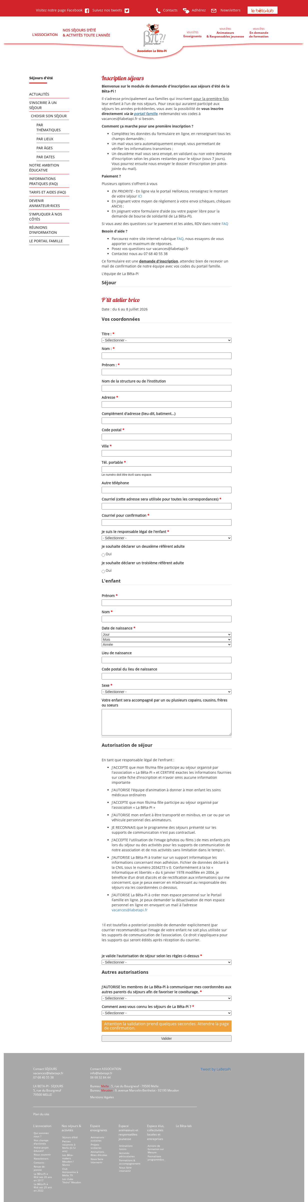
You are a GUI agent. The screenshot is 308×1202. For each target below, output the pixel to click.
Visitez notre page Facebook (62, 10)
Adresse (110, 397)
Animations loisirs (126, 1147)
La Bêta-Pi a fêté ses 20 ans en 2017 (43, 1177)
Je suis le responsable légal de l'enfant (135, 531)
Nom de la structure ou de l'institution (134, 381)
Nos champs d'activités (41, 1141)
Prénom (110, 595)
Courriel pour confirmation (125, 515)
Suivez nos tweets (110, 10)
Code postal (113, 430)
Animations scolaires (97, 1139)
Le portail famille (46, 240)
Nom (107, 612)
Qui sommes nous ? (41, 1134)
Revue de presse (39, 1168)
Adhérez (194, 10)
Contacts (167, 10)
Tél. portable (114, 462)
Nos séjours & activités (71, 1128)
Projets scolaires (96, 1146)
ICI (140, 196)
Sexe (107, 685)
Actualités (39, 94)
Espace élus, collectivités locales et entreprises (155, 1132)
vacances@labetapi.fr (130, 910)
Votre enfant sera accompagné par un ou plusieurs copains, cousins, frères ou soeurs (164, 703)
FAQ (225, 223)
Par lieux (44, 138)
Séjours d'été (70, 1137)
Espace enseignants (98, 1128)
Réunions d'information (43, 230)
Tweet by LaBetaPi (216, 1069)
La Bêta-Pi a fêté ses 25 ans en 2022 (43, 1187)
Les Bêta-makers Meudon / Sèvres (68, 1159)
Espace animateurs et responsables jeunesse (128, 1132)
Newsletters (226, 10)
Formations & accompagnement (129, 1161)
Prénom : (111, 364)
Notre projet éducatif (41, 1149)
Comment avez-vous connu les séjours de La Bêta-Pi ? (148, 1006)
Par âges (44, 148)
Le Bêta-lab (184, 1126)
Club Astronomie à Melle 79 (70, 1172)
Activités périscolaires (127, 1154)
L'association (42, 1126)
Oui (109, 554)
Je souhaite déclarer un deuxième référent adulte (143, 546)
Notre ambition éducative (44, 167)
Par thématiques (48, 127)
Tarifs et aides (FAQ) (47, 192)
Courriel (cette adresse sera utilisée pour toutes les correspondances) (161, 499)
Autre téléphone (115, 482)
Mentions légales (102, 1097)
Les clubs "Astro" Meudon (71, 1180)
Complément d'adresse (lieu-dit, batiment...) (138, 413)
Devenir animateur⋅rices (44, 203)
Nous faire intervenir (97, 1160)
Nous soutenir (42, 1154)
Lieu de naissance (117, 652)
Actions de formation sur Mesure (156, 1149)
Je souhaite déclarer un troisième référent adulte (143, 562)
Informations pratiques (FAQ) (43, 181)
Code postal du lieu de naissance (129, 669)
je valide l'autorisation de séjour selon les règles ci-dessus (152, 956)
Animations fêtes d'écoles (99, 1153)
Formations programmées (156, 1157)
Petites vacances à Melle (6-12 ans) (69, 1146)
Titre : (108, 334)
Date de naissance (118, 628)
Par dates (45, 156)
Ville (107, 446)
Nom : (108, 348)
